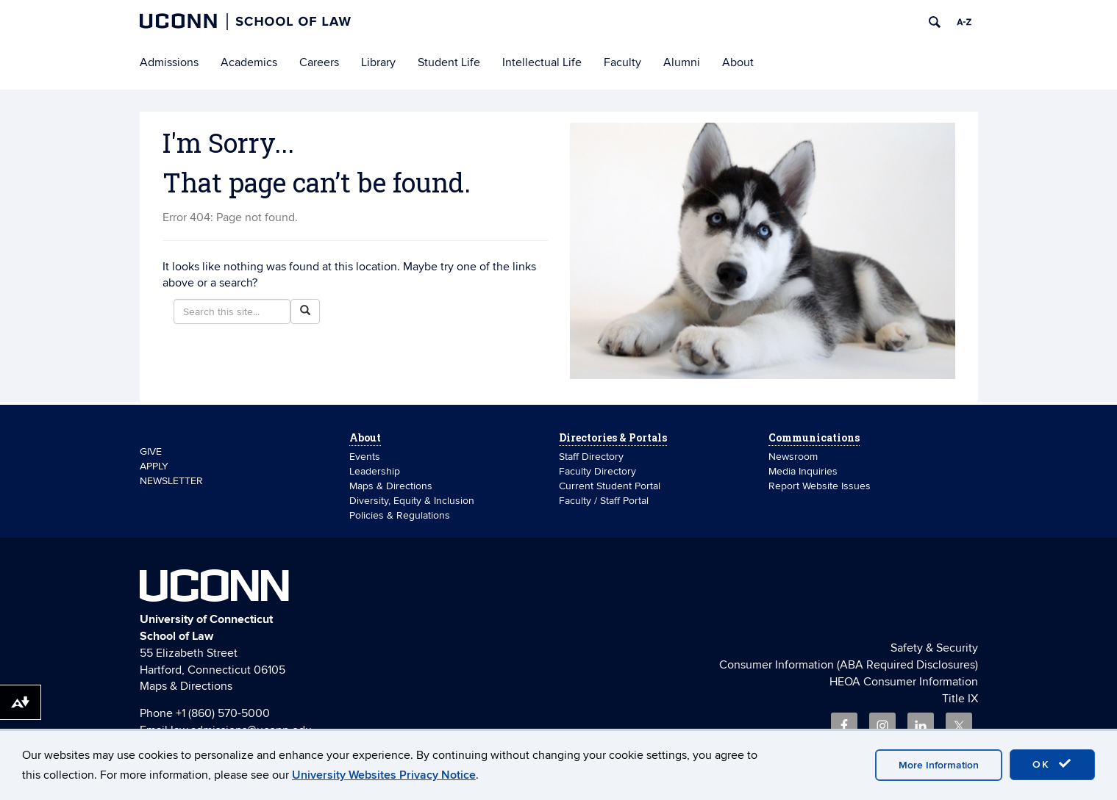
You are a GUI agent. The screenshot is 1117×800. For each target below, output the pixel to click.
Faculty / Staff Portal (604, 500)
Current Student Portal (609, 486)
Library (378, 62)
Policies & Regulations (399, 515)
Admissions (169, 62)
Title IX (960, 698)
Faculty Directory (597, 471)
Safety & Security (934, 648)
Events (364, 456)
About (738, 62)
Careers (319, 62)
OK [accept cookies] (1052, 764)
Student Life (449, 62)
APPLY (154, 466)
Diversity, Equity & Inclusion (411, 500)
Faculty (622, 62)
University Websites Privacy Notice (384, 775)
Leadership (374, 471)
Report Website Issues (819, 486)
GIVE (151, 451)
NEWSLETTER (171, 481)
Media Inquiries (803, 471)
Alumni (681, 62)
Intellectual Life (542, 62)
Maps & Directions (390, 486)
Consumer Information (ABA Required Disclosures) (848, 664)
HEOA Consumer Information (903, 681)
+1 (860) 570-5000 (223, 713)
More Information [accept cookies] (939, 765)
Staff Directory (591, 456)
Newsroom (794, 456)
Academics (249, 62)
